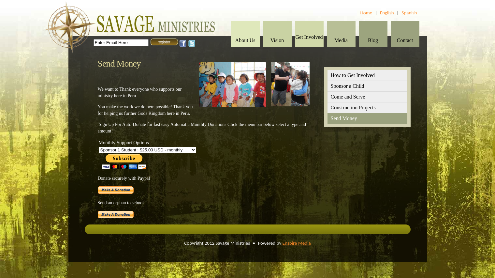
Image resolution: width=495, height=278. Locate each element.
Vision (277, 40)
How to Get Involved (353, 75)
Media (341, 40)
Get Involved (309, 37)
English (387, 13)
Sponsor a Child (347, 86)
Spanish (409, 13)
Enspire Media (297, 243)
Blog (373, 40)
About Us (245, 40)
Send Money (344, 118)
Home (366, 13)
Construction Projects (353, 107)
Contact (405, 40)
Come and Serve (348, 97)
